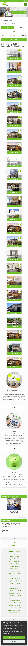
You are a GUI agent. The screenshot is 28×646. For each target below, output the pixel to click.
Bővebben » (22, 516)
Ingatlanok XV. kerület (14, 593)
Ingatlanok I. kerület (14, 559)
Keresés (14, 39)
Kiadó (20, 27)
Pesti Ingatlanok (14, 556)
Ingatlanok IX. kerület (14, 578)
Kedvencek (13, 1)
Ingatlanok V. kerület (14, 568)
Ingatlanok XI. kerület (14, 583)
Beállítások (14, 641)
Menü (14, 619)
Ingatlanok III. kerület (14, 563)
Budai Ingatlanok (14, 554)
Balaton (14, 545)
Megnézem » (14, 407)
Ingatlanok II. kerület (14, 561)
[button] (1, 12)
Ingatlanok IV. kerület (14, 566)
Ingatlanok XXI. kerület (15, 607)
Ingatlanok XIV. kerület (15, 590)
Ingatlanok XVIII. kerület (14, 600)
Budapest (14, 538)
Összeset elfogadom (14, 637)
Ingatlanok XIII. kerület (15, 588)
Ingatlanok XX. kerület (15, 605)
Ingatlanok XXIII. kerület (14, 612)
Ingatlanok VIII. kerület (15, 576)
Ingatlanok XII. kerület (14, 585)
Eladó (7, 27)
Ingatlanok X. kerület (14, 581)
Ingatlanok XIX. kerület (14, 603)
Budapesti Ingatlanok (14, 551)
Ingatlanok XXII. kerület (14, 610)
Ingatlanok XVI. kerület (15, 595)
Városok (14, 542)
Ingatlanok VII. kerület (14, 573)
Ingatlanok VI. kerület (14, 571)
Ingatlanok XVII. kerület (14, 598)
